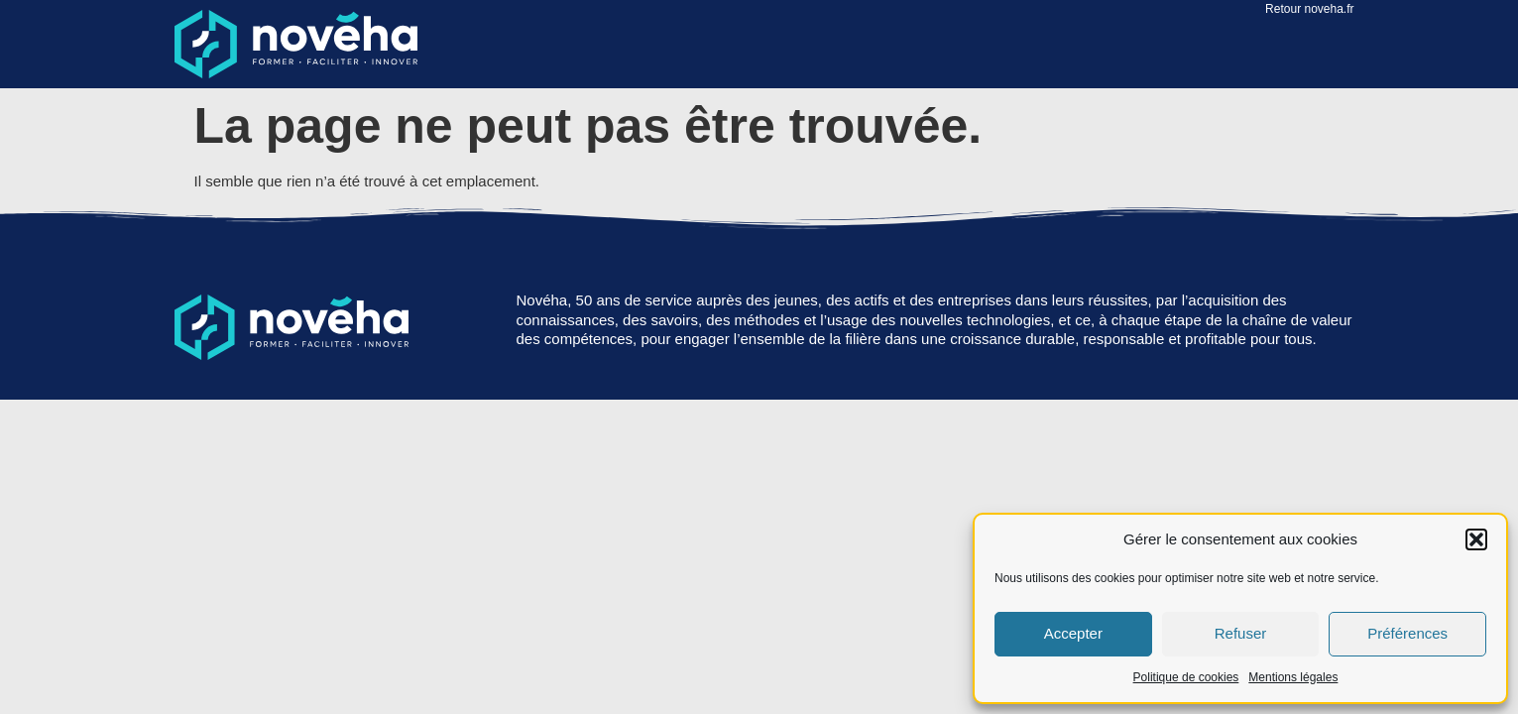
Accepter (1073, 633)
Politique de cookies (1186, 677)
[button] (1476, 539)
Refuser (1241, 633)
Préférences (1407, 633)
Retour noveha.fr (1309, 9)
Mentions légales (1293, 677)
